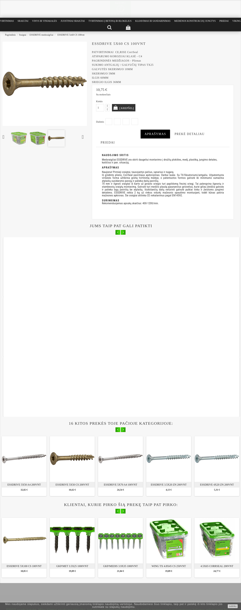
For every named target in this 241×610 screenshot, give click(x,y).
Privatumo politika (14, 578)
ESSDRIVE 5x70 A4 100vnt (120, 366)
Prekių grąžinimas (14, 582)
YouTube (120, 546)
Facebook (113, 546)
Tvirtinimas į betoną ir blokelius (110, 21)
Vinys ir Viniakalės (44, 21)
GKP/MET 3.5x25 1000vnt (72, 448)
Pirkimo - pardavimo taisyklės (20, 574)
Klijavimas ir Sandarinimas (153, 21)
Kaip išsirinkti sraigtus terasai (60, 571)
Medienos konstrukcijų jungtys (195, 21)
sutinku (232, 606)
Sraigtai (23, 21)
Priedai (224, 21)
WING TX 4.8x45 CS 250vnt (169, 448)
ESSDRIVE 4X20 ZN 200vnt (217, 366)
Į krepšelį (127, 108)
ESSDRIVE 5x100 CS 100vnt (24, 448)
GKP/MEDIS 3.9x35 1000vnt (120, 448)
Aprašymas (155, 134)
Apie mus (10, 571)
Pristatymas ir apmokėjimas (19, 586)
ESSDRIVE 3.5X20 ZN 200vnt (169, 366)
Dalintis (109, 121)
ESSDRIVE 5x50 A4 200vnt (24, 366)
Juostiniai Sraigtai (73, 21)
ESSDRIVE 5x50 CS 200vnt (72, 366)
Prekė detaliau (190, 134)
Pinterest (135, 121)
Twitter (117, 121)
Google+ (126, 121)
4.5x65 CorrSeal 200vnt (216, 448)
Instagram (128, 546)
